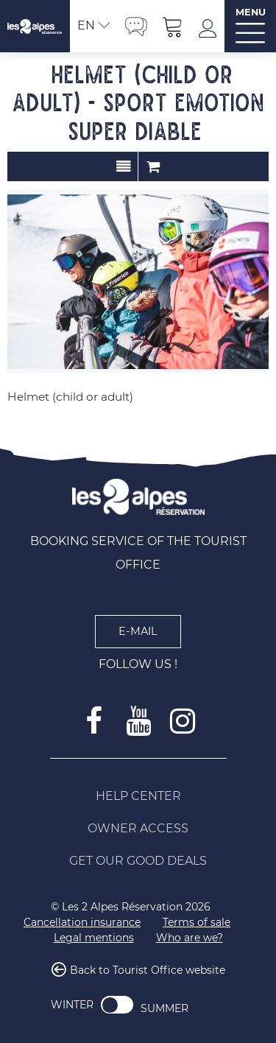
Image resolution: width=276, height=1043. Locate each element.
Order (153, 166)
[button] (173, 26)
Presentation (123, 166)
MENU (251, 12)
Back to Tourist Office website (147, 970)
